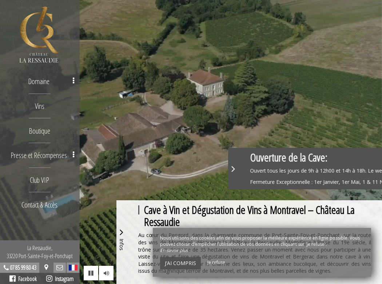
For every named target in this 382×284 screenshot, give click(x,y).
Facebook (23, 279)
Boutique (40, 130)
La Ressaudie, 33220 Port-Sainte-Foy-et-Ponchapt (40, 252)
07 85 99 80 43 (23, 268)
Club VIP (40, 179)
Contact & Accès (40, 203)
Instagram (60, 279)
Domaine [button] (52, 81)
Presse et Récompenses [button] (43, 154)
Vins (40, 105)
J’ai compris (180, 263)
